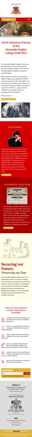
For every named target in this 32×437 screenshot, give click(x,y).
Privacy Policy (8, 435)
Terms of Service (19, 435)
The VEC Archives (16, 423)
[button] (2, 29)
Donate (8, 19)
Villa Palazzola (16, 425)
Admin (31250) (24, 431)
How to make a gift (8, 99)
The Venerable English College (16, 420)
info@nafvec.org (16, 391)
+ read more (6, 175)
